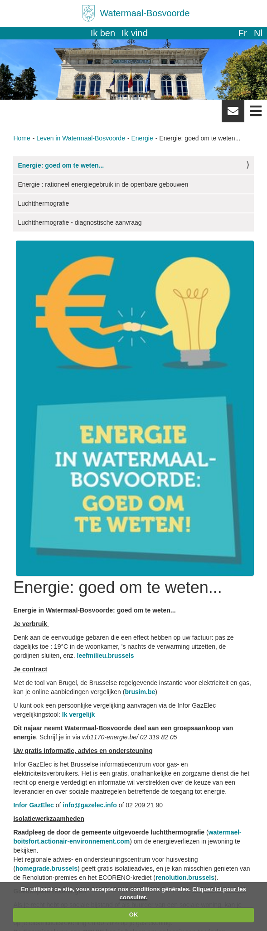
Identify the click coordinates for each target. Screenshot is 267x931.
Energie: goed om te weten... (61, 165)
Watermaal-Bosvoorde (144, 13)
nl (258, 33)
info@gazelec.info (90, 805)
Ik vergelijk (78, 714)
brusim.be (140, 691)
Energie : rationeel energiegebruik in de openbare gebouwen (103, 184)
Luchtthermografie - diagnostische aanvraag (79, 222)
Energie (142, 138)
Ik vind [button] (134, 33)
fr (242, 33)
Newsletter (233, 114)
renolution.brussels (184, 877)
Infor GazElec (33, 805)
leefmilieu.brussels (105, 655)
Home (21, 138)
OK (133, 914)
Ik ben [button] (103, 33)
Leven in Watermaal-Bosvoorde (80, 138)
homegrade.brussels (46, 868)
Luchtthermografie (43, 203)
